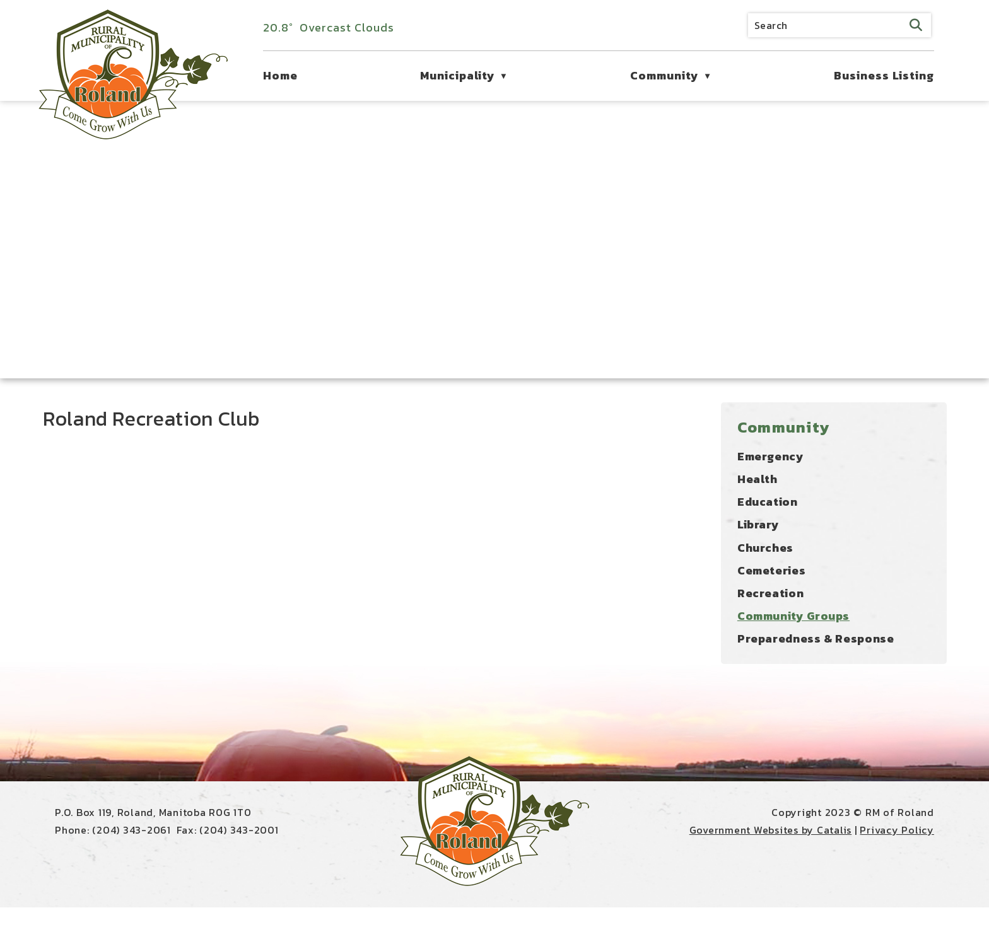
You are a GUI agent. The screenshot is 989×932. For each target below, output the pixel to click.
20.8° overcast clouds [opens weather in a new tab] (328, 27)
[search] (839, 25)
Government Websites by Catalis (770, 854)
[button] (916, 25)
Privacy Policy (897, 854)
